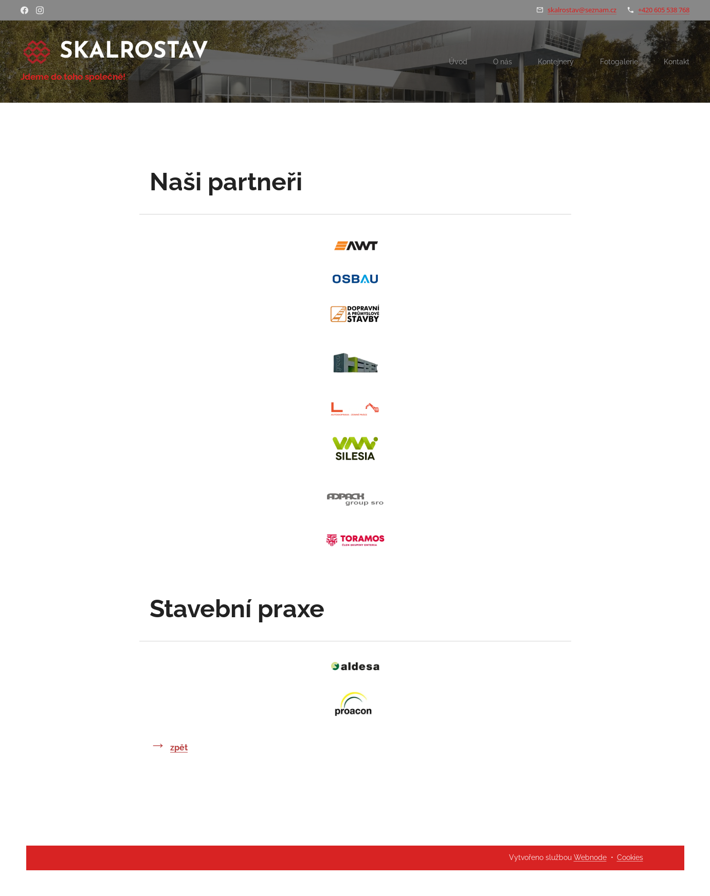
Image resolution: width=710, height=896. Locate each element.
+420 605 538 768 (663, 9)
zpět (179, 747)
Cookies (630, 857)
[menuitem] (451, 62)
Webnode (590, 857)
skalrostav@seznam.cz (582, 9)
